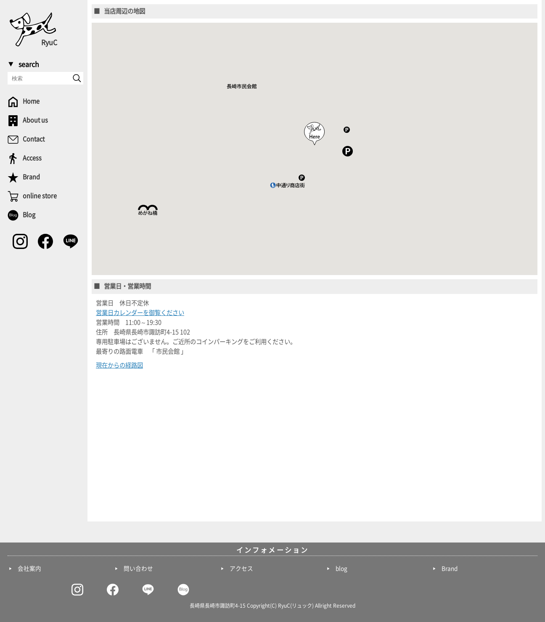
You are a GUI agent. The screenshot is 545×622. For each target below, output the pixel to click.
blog (341, 569)
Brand (450, 569)
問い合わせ (138, 569)
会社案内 (29, 569)
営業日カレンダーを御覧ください (140, 313)
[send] (77, 78)
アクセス (241, 569)
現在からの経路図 (119, 365)
